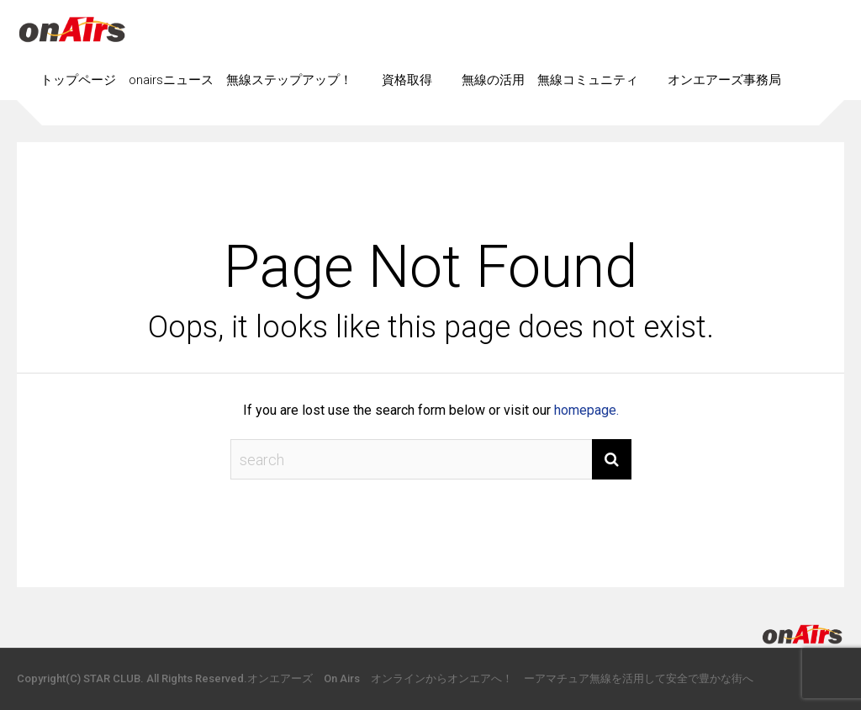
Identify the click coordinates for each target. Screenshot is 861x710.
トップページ (78, 79)
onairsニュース (171, 79)
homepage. (586, 410)
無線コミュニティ (587, 79)
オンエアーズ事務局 (724, 79)
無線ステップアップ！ (289, 79)
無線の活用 (493, 79)
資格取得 (407, 79)
